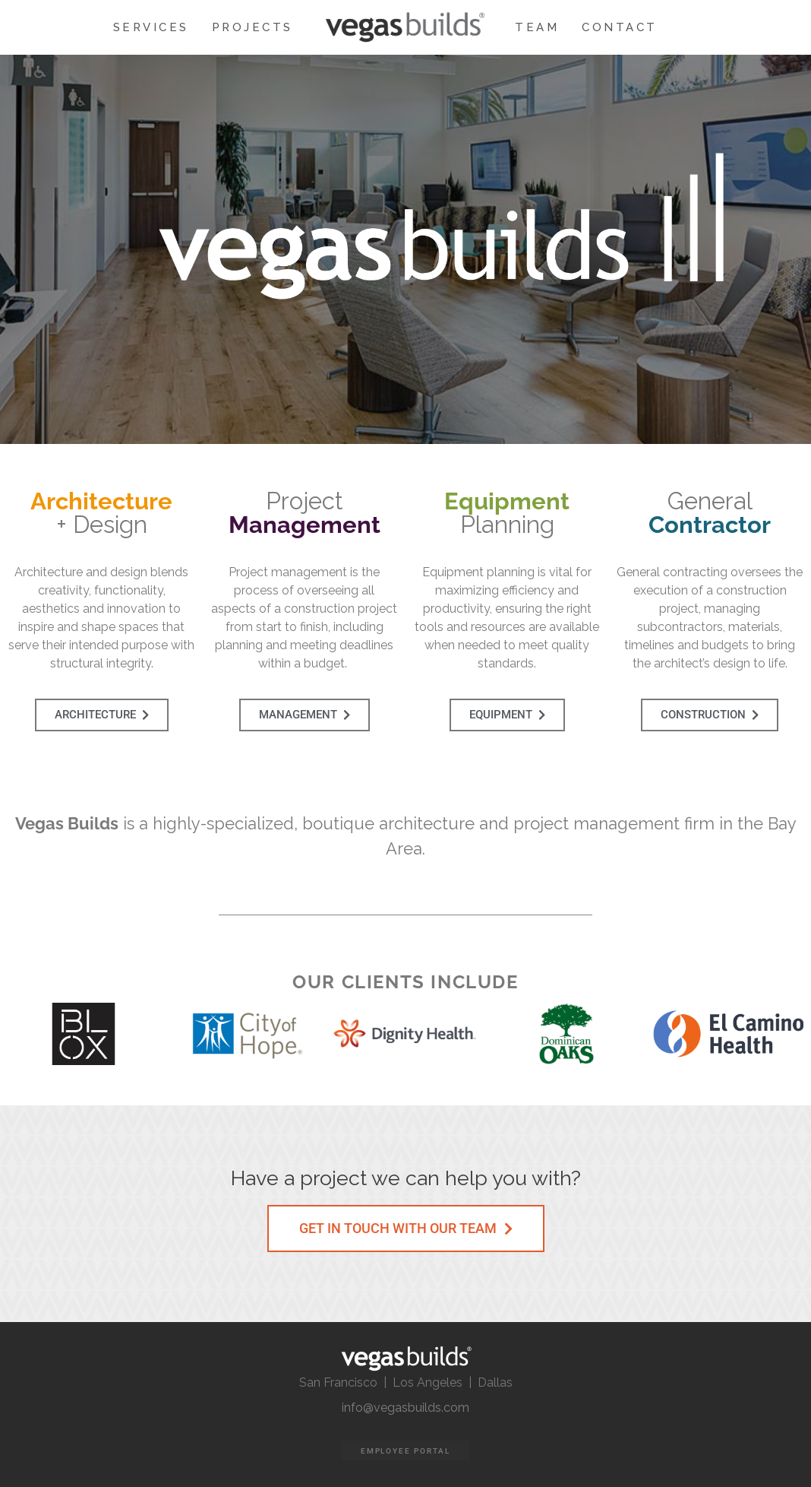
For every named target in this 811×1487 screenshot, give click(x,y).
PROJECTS (252, 27)
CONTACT (620, 27)
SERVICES (151, 27)
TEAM (537, 27)
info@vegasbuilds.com (405, 1407)
